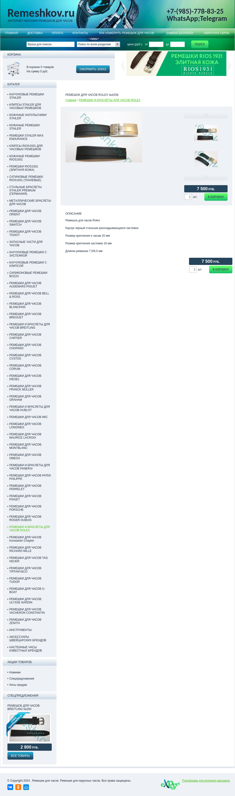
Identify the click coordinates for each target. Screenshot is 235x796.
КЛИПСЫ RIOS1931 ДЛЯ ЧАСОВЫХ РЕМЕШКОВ (26, 147)
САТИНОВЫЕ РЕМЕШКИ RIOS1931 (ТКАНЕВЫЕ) (26, 178)
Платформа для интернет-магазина (206, 780)
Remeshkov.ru (41, 13)
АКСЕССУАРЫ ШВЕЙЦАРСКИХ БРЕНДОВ (27, 638)
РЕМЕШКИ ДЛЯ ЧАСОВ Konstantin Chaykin (25, 539)
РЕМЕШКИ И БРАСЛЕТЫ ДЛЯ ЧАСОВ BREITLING (29, 326)
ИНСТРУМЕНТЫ (20, 630)
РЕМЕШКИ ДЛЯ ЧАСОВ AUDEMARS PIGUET (25, 284)
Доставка (35, 33)
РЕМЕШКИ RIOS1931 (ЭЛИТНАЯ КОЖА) (23, 168)
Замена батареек (179, 33)
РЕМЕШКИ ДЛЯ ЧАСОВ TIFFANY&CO (25, 570)
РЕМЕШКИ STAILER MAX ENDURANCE (26, 137)
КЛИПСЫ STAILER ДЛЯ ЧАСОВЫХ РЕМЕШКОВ (25, 106)
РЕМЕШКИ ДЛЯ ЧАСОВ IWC (28, 417)
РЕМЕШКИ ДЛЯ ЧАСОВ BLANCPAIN (25, 305)
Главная (11, 33)
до (167, 44)
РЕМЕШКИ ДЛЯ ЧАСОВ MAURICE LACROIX (25, 436)
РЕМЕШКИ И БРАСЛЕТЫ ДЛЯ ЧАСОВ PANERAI (29, 467)
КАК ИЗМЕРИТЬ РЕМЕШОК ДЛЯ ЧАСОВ (126, 33)
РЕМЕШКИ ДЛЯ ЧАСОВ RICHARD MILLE (25, 549)
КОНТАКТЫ (80, 33)
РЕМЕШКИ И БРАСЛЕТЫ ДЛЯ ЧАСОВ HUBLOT (29, 408)
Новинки (15, 672)
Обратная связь (217, 33)
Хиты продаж (18, 685)
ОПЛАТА (57, 33)
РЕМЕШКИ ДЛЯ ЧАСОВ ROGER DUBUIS (25, 518)
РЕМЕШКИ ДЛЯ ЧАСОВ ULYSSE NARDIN (25, 600)
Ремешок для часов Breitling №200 (23, 707)
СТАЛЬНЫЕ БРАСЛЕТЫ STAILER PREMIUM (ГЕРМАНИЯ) (25, 190)
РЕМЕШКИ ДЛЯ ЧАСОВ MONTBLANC (25, 446)
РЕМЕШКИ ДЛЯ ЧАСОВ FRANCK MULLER (25, 387)
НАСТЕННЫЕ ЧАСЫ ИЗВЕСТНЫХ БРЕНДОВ (25, 649)
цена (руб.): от (137, 44)
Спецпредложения (21, 678)
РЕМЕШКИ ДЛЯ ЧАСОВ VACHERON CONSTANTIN (27, 611)
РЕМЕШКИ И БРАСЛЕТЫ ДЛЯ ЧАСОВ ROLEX (110, 100)
